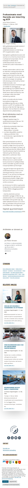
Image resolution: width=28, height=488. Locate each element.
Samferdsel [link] (13, 5)
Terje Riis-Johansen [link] (15, 277)
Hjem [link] (9, 5)
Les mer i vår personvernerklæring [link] (11, 478)
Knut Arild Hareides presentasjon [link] (12, 211)
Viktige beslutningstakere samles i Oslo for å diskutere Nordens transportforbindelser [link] (14, 346)
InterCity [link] (5, 270)
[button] (8, 437)
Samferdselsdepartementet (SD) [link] (16, 276)
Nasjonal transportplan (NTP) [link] (10, 274)
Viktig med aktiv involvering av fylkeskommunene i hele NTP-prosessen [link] (13, 306)
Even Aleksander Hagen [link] (9, 269)
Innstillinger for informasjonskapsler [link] (11, 484)
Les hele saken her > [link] (9, 323)
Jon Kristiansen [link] (18, 270)
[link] (6, 254)
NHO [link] (20, 274)
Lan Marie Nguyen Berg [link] (16, 272)
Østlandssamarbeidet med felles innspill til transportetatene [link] (12, 388)
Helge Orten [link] (19, 269)
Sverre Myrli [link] (6, 277)
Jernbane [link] (10, 270)
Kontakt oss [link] (6, 448)
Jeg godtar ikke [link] (13, 481)
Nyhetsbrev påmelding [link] (9, 450)
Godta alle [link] (5, 481)
